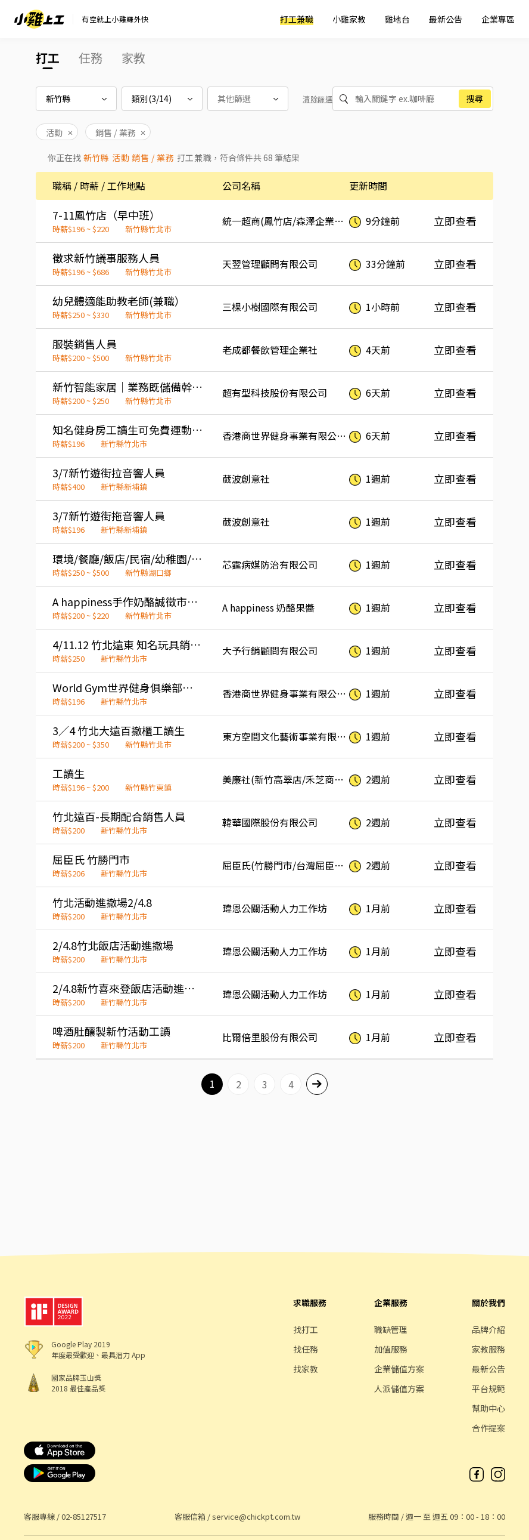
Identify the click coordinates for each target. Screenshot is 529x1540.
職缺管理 (390, 1329)
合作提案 (488, 1428)
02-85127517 (83, 1516)
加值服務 (390, 1349)
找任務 (305, 1349)
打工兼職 (296, 19)
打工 (48, 57)
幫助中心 (488, 1408)
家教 (133, 57)
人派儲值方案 (399, 1388)
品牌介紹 (488, 1329)
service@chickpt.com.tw (256, 1516)
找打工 (305, 1329)
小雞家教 (349, 19)
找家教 (305, 1369)
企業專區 (498, 19)
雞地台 (397, 19)
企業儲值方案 (399, 1369)
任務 (90, 57)
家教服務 (488, 1349)
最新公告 (445, 19)
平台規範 (488, 1388)
